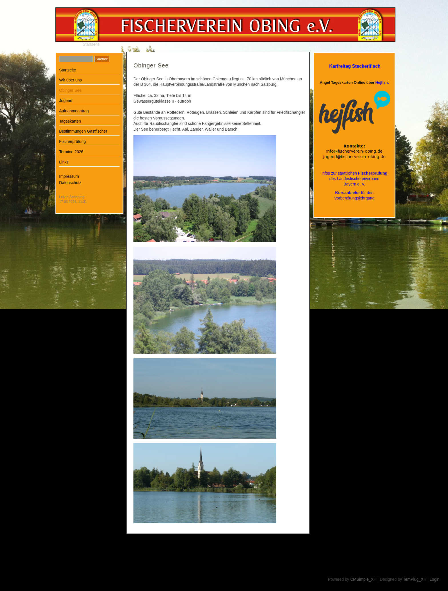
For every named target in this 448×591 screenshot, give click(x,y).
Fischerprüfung (72, 141)
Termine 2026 (71, 151)
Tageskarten (70, 121)
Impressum (69, 176)
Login (434, 579)
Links (64, 162)
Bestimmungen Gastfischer (83, 131)
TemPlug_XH (415, 579)
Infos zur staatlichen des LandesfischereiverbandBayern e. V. (354, 178)
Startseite (91, 44)
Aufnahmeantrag (74, 111)
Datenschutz (70, 182)
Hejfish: (382, 82)
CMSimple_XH (363, 579)
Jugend (65, 100)
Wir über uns (70, 80)
